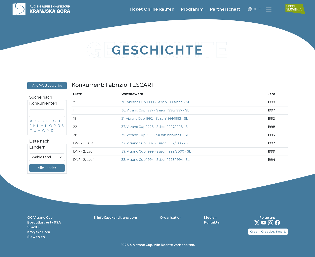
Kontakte (212, 222)
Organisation (170, 218)
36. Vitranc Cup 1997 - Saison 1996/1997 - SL (155, 110)
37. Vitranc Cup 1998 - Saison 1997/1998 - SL (155, 127)
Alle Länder (47, 168)
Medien (210, 218)
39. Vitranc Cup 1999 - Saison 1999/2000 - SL (156, 151)
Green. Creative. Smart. (268, 231)
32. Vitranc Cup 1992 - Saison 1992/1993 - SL (155, 143)
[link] (269, 9)
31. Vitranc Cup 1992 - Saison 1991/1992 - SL (154, 118)
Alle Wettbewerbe (47, 85)
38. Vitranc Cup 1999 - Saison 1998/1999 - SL (155, 102)
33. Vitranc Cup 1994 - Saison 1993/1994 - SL (155, 160)
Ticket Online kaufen (151, 9)
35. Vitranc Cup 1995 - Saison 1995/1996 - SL (155, 135)
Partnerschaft (225, 9)
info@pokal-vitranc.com (117, 218)
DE (253, 9)
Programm (192, 9)
